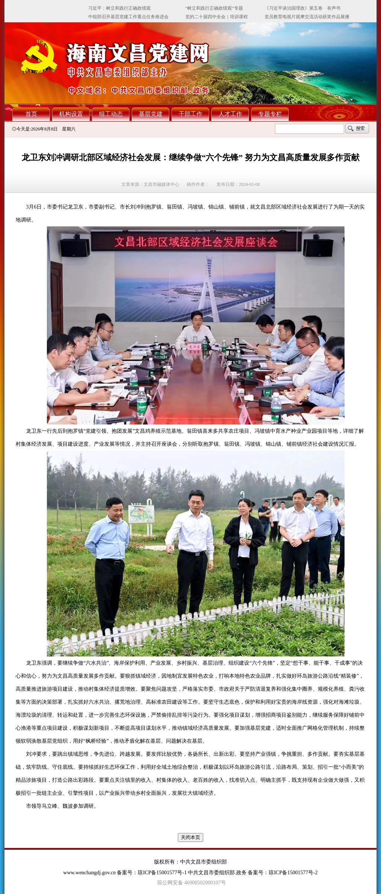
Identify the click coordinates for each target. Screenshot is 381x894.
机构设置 (71, 114)
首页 (31, 114)
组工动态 (111, 114)
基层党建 (151, 114)
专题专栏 (270, 114)
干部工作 (190, 114)
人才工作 (230, 114)
